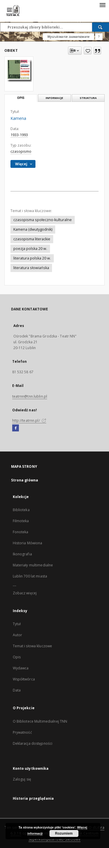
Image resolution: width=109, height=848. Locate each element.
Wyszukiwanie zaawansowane (68, 37)
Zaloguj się (22, 779)
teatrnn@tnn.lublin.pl (29, 396)
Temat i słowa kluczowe (32, 645)
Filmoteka (21, 520)
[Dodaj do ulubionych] (88, 50)
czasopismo (20, 151)
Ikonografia (22, 554)
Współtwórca (24, 679)
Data (17, 690)
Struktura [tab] (88, 98)
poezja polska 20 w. (30, 248)
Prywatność (22, 732)
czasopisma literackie (31, 239)
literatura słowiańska (31, 267)
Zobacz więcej (25, 593)
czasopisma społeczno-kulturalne (42, 219)
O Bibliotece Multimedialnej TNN (40, 721)
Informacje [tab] (54, 98)
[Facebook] (15, 428)
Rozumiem (64, 833)
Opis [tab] (20, 98)
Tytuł (17, 623)
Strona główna (24, 480)
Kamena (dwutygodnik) (32, 229)
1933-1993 (19, 134)
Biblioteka (21, 509)
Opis (17, 657)
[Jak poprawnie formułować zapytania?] (99, 36)
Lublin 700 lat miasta (30, 576)
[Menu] (102, 4)
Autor (17, 634)
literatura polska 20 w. (32, 258)
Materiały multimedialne (33, 565)
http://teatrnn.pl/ (29, 420)
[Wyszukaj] (100, 27)
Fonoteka (20, 531)
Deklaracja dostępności (33, 743)
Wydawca (21, 668)
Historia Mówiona (27, 543)
